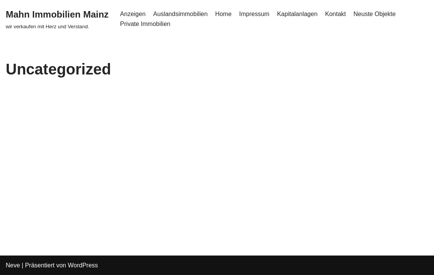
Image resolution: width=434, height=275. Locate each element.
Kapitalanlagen (297, 14)
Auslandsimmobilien (180, 14)
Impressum (254, 14)
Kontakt (335, 14)
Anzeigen (133, 14)
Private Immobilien (145, 24)
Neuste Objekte (374, 14)
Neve (13, 265)
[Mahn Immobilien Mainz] (57, 19)
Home (223, 14)
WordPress (83, 265)
